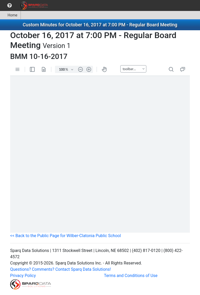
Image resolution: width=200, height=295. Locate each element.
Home (10, 15)
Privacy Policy (23, 275)
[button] (9, 5)
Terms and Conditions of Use (131, 275)
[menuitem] (9, 5)
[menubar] (25, 5)
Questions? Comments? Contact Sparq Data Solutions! (60, 269)
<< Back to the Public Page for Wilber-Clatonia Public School (65, 235)
